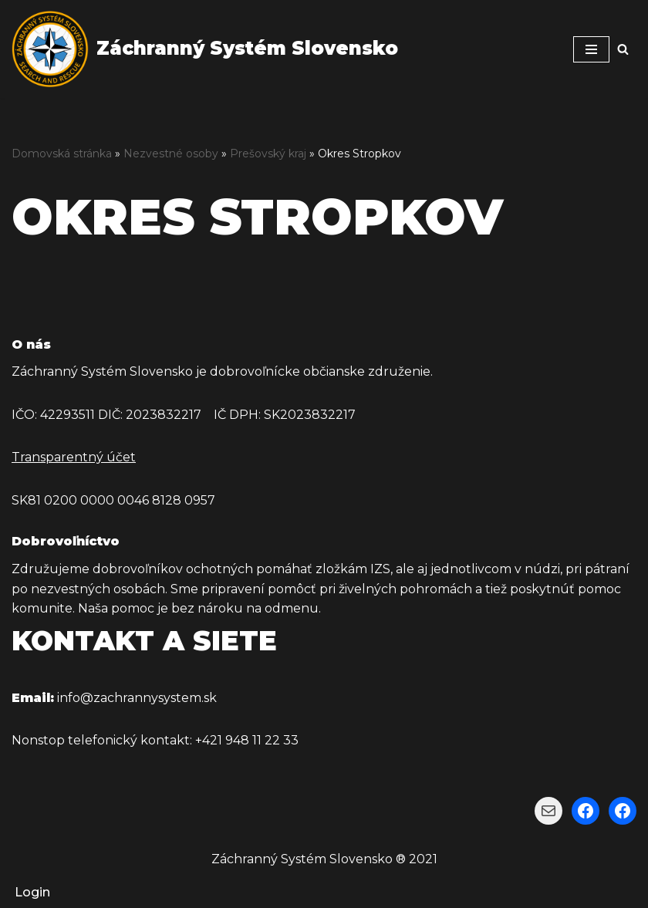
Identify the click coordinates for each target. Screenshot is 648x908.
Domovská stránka (62, 153)
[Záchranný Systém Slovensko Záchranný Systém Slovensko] (205, 49)
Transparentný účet (74, 457)
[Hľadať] (623, 49)
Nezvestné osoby (170, 153)
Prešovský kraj (268, 153)
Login (32, 892)
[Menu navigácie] (591, 49)
